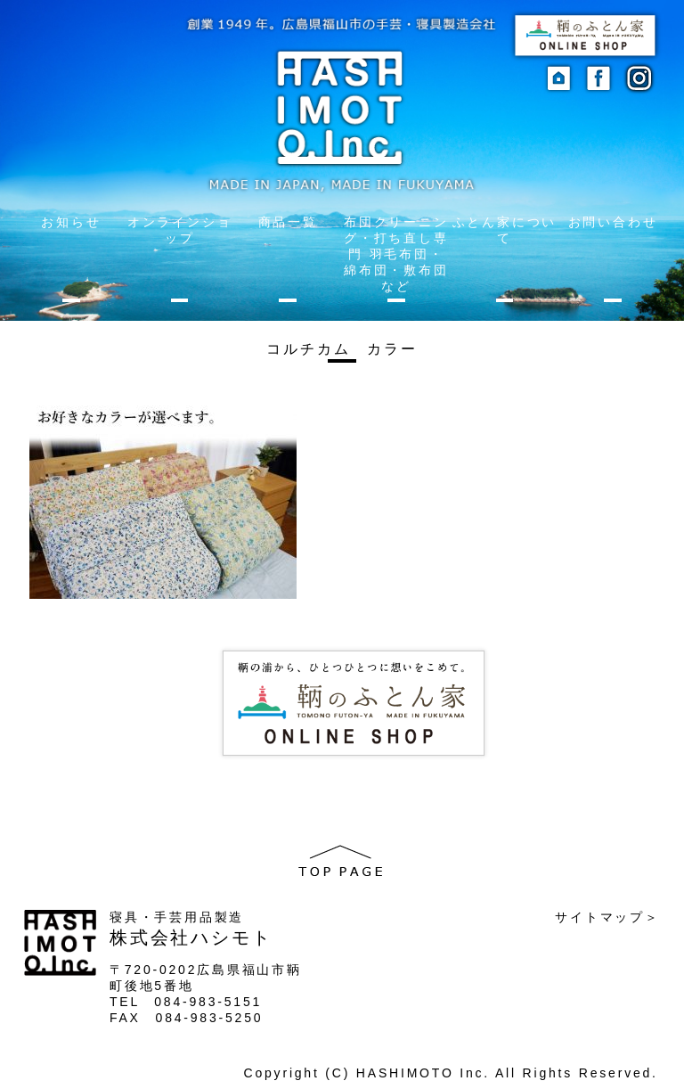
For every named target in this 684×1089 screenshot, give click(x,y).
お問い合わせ (613, 222)
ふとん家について (505, 230)
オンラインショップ (179, 230)
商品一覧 (288, 222)
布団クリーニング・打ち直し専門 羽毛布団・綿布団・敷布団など (396, 254)
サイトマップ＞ (607, 917)
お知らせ (71, 222)
